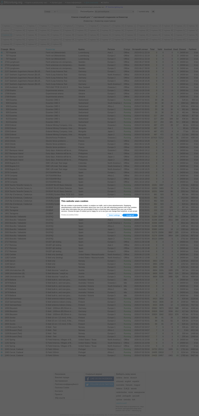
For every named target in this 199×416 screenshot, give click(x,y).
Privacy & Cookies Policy (69, 214)
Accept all (130, 215)
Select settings (114, 215)
